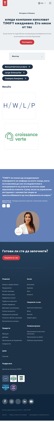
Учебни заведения (8, 306)
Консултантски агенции (10, 322)
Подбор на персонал (9, 302)
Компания (30, 286)
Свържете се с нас (11, 259)
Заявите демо (32, 319)
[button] (3, 207)
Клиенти (30, 296)
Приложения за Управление (12, 342)
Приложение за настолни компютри (36, 334)
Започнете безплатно (34, 309)
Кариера (30, 289)
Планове (5, 357)
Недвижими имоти (8, 299)
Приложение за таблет (35, 338)
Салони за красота (8, 312)
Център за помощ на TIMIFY (12, 370)
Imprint (4, 416)
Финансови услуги (8, 296)
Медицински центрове (10, 316)
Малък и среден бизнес (10, 286)
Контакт (30, 315)
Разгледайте (27, 42)
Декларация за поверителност (39, 416)
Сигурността (6, 345)
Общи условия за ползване (18, 416)
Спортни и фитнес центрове (12, 319)
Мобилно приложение (35, 342)
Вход (28, 312)
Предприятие (7, 289)
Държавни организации (10, 309)
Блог (28, 292)
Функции (5, 335)
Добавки (5, 338)
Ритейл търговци (8, 292)
